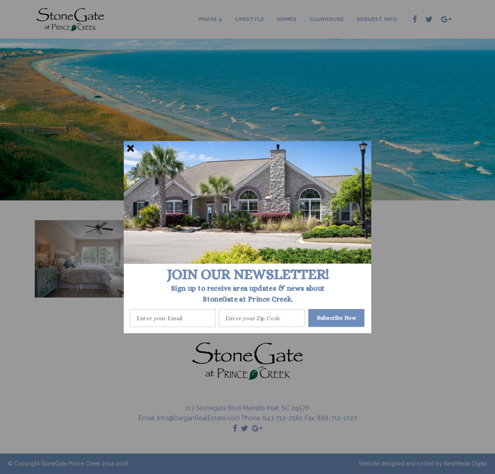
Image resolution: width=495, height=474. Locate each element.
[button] (247, 274)
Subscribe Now (336, 317)
